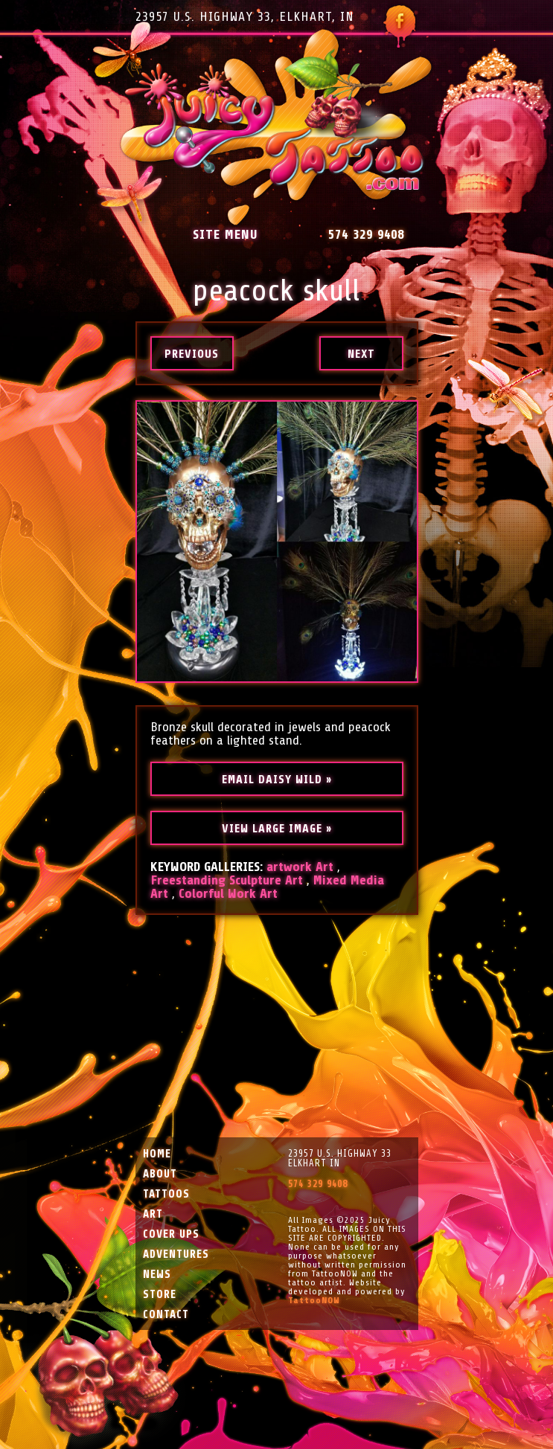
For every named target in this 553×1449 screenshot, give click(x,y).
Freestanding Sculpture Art (226, 880)
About (160, 1174)
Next (361, 354)
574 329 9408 (366, 234)
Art (153, 1214)
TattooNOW (314, 1300)
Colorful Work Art (228, 893)
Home (157, 1154)
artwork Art (299, 866)
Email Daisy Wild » (277, 779)
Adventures (176, 1254)
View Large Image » (277, 828)
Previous (191, 354)
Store (159, 1294)
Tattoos (166, 1194)
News (157, 1274)
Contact (166, 1314)
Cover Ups (171, 1234)
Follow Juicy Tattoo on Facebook (399, 26)
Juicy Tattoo (276, 127)
